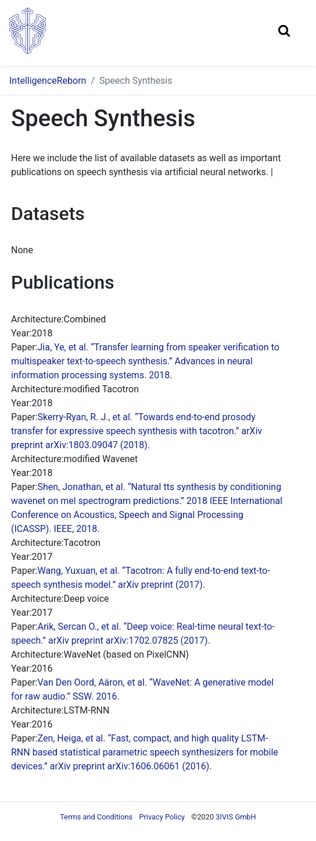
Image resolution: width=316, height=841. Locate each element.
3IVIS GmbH (236, 816)
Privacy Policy (162, 816)
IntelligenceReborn (47, 80)
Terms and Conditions (96, 816)
